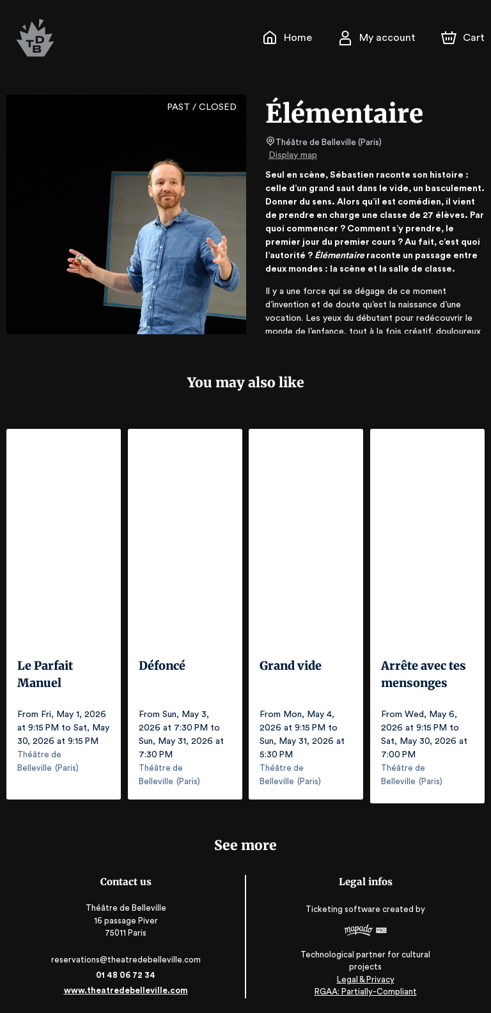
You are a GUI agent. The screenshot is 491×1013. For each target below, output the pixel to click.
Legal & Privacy (365, 975)
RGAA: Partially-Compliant (365, 987)
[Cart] (464, 37)
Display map (293, 155)
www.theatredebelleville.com (125, 986)
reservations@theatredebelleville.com (125, 955)
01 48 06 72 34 (125, 970)
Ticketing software (344, 909)
